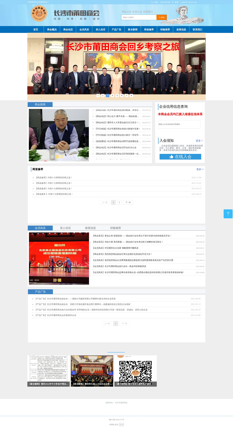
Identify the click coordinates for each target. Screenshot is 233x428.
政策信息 (90, 228)
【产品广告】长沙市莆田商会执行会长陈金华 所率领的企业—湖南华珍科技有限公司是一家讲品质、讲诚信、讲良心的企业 (91, 310)
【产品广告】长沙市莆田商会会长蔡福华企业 (55, 315)
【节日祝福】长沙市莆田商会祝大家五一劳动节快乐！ (118, 137)
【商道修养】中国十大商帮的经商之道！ (54, 177)
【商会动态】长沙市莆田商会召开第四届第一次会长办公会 (118, 155)
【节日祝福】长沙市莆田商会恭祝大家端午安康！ (118, 130)
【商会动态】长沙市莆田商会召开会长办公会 (115, 149)
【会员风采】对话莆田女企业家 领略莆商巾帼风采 (115, 248)
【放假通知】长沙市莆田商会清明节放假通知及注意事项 (118, 143)
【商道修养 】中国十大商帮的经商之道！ (54, 194)
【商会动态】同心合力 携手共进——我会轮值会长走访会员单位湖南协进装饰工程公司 (118, 118)
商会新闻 (40, 104)
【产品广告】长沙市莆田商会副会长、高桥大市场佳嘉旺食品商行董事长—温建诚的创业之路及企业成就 (82, 304)
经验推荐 (115, 228)
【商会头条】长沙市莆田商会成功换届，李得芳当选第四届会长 (118, 112)
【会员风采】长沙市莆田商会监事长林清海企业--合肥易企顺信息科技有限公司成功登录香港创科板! (138, 272)
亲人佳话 (65, 228)
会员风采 (40, 228)
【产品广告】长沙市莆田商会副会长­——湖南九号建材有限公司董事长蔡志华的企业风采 (75, 299)
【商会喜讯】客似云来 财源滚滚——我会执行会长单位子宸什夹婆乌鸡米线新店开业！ (132, 236)
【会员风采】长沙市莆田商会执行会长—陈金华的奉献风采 (119, 266)
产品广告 (40, 291)
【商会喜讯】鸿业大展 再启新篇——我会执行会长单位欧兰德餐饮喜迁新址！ (127, 242)
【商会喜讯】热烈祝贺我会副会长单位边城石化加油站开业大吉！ (122, 254)
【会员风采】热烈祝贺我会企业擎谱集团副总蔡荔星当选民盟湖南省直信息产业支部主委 (132, 260)
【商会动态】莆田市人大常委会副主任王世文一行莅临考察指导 (118, 124)
